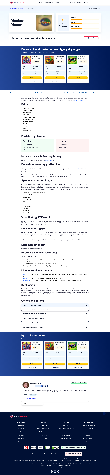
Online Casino (20, 422)
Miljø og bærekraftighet (89, 438)
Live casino (21, 438)
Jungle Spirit (26, 274)
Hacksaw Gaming (82, 58)
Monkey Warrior (27, 280)
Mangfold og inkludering (89, 432)
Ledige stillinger (43, 432)
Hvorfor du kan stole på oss (43, 428)
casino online (48, 160)
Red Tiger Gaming (36, 58)
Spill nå (32, 77)
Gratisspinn (21, 435)
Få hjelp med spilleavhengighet (66, 428)
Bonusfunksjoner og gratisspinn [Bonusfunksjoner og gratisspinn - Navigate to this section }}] (54, 92)
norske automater (78, 100)
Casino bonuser (21, 432)
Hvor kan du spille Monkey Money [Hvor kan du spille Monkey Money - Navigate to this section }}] (36, 92)
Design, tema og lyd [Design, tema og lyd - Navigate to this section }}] (97, 92)
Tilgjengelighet (89, 435)
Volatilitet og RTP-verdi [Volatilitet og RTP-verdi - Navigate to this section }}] (84, 92)
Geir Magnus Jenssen (37, 403)
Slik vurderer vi (89, 428)
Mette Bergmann (35, 383)
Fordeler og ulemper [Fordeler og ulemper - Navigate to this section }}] (20, 92)
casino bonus (64, 294)
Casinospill (58, 2)
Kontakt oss (43, 435)
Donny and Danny (82, 56)
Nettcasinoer (20, 425)
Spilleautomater (23, 8)
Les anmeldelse (32, 81)
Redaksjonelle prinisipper (89, 425)
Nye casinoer (20, 428)
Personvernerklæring (66, 438)
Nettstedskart (43, 438)
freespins (78, 168)
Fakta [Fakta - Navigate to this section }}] (11, 92)
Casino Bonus (47, 2)
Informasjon (66, 422)
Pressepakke (89, 442)
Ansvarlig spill (66, 425)
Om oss (43, 422)
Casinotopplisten (15, 8)
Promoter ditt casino (66, 435)
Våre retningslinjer (89, 422)
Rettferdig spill (66, 432)
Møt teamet (43, 425)
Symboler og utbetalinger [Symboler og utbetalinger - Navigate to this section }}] (70, 92)
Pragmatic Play (58, 58)
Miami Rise (35, 56)
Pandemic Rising (59, 56)
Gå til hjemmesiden (91, 38)
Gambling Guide (69, 2)
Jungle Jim (25, 278)
